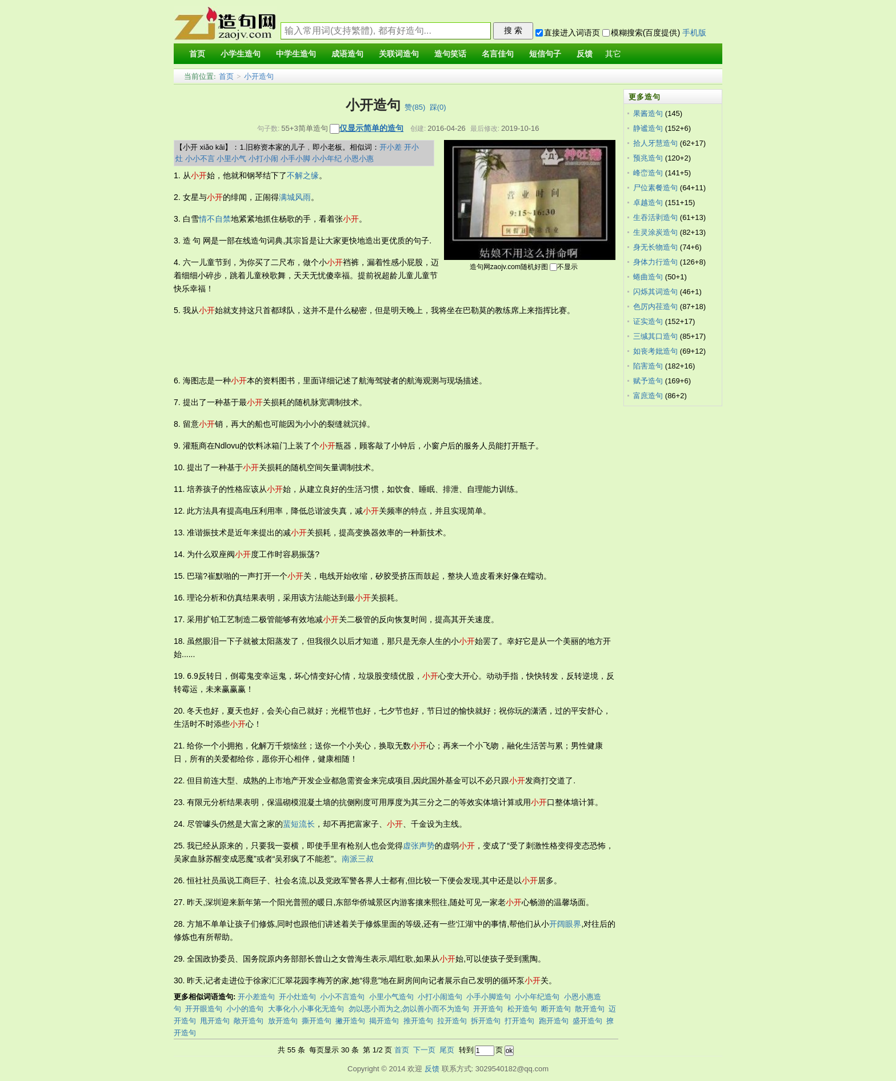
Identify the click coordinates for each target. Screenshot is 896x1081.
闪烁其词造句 (655, 291)
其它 (613, 54)
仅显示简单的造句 (371, 128)
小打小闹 (263, 158)
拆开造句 (486, 1020)
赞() (415, 107)
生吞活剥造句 (655, 217)
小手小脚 (295, 158)
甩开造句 (215, 1020)
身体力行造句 (655, 262)
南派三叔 (358, 858)
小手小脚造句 (488, 996)
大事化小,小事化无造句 (306, 1008)
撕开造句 (316, 1020)
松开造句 (522, 1008)
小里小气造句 (391, 996)
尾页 (446, 1050)
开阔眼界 (565, 923)
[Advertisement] (382, 345)
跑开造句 (554, 1020)
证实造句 (648, 321)
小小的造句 (244, 1008)
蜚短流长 (299, 823)
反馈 (432, 1068)
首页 (226, 76)
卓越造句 (648, 202)
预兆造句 (648, 158)
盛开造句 (587, 1020)
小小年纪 (327, 158)
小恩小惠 (359, 158)
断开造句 (556, 1008)
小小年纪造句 (537, 996)
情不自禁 (215, 218)
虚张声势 (419, 845)
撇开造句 (350, 1020)
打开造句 (519, 1020)
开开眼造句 (203, 1008)
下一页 (424, 1050)
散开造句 (590, 1008)
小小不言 (200, 158)
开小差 (390, 147)
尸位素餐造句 (655, 187)
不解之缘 (303, 175)
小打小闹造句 (440, 996)
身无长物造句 (655, 247)
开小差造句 (256, 996)
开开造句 (488, 1008)
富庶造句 (648, 395)
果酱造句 (648, 113)
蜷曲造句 (648, 277)
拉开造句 (452, 1020)
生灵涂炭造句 (655, 232)
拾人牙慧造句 (655, 143)
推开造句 (418, 1020)
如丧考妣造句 (655, 351)
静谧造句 (648, 128)
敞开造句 (248, 1020)
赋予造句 (648, 381)
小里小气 (231, 158)
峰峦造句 (648, 173)
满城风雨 (295, 197)
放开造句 (283, 1020)
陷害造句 (648, 366)
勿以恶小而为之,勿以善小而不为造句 (409, 1008)
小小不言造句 (342, 996)
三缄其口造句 (655, 336)
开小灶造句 (297, 996)
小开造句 (259, 76)
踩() (438, 107)
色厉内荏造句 (655, 306)
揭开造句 (384, 1020)
